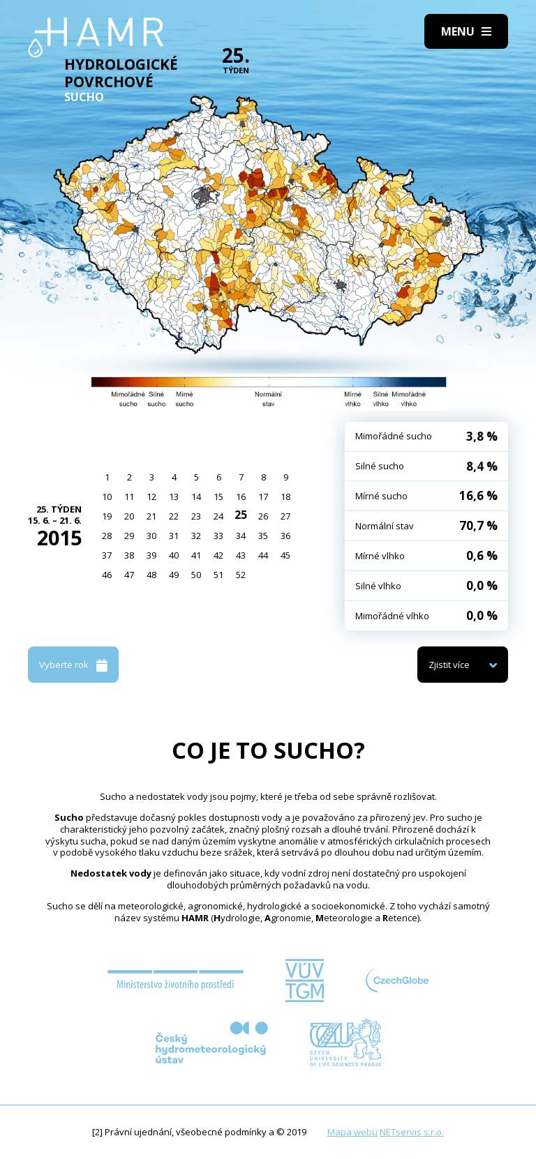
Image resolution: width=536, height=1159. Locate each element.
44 (263, 555)
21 (151, 516)
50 (196, 574)
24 (218, 516)
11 (129, 496)
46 (107, 574)
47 (129, 574)
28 (107, 535)
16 (241, 496)
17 (263, 496)
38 (129, 555)
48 (151, 574)
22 (174, 516)
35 (263, 535)
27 (285, 516)
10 (107, 496)
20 (129, 516)
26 (263, 516)
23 (196, 516)
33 (218, 535)
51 (218, 574)
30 (151, 535)
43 (241, 555)
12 (151, 496)
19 (107, 516)
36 (285, 535)
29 (129, 535)
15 (218, 496)
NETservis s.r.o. (412, 1132)
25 (240, 514)
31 (174, 535)
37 (107, 555)
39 (151, 555)
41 (196, 555)
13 (174, 496)
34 (241, 535)
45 (285, 555)
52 (241, 574)
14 (196, 496)
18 (285, 496)
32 (196, 535)
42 (218, 555)
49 (174, 574)
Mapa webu (352, 1132)
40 (174, 555)
